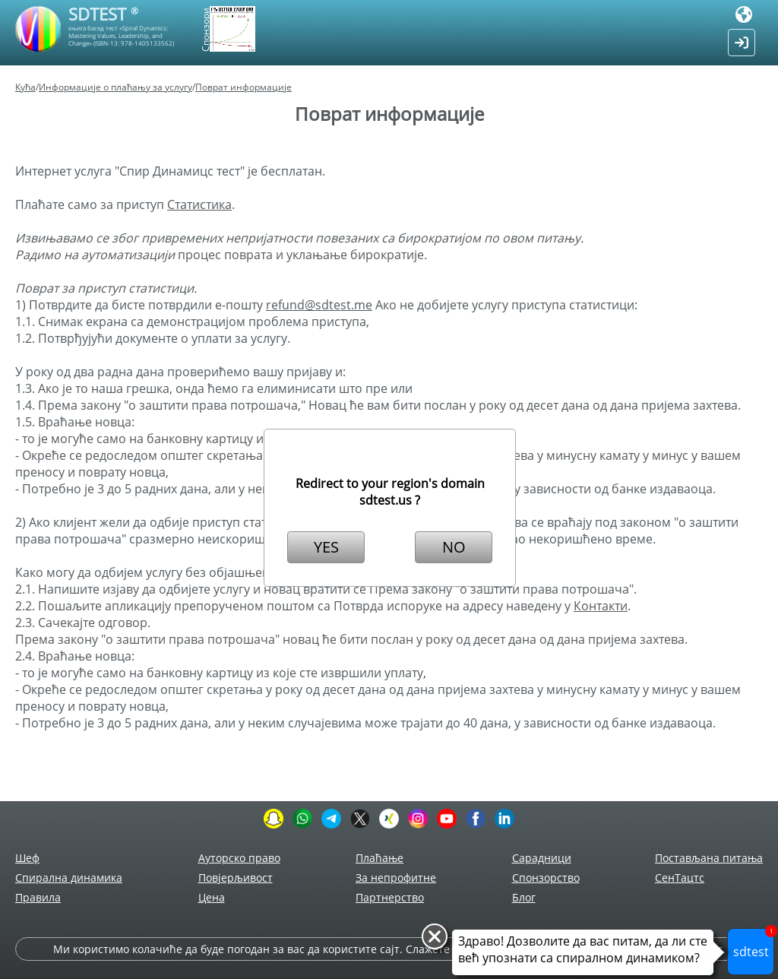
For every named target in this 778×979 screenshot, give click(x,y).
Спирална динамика (68, 877)
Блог (524, 897)
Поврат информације (243, 87)
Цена (211, 897)
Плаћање (379, 858)
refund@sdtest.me (319, 304)
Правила (38, 897)
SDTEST (103, 13)
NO (454, 547)
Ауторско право (239, 858)
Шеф (27, 858)
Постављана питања (709, 858)
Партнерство (390, 897)
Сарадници (541, 858)
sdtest (754, 944)
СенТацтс (679, 877)
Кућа (25, 87)
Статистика (199, 204)
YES (326, 547)
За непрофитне (396, 877)
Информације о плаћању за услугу (115, 87)
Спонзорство (546, 877)
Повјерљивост (235, 877)
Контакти (601, 605)
